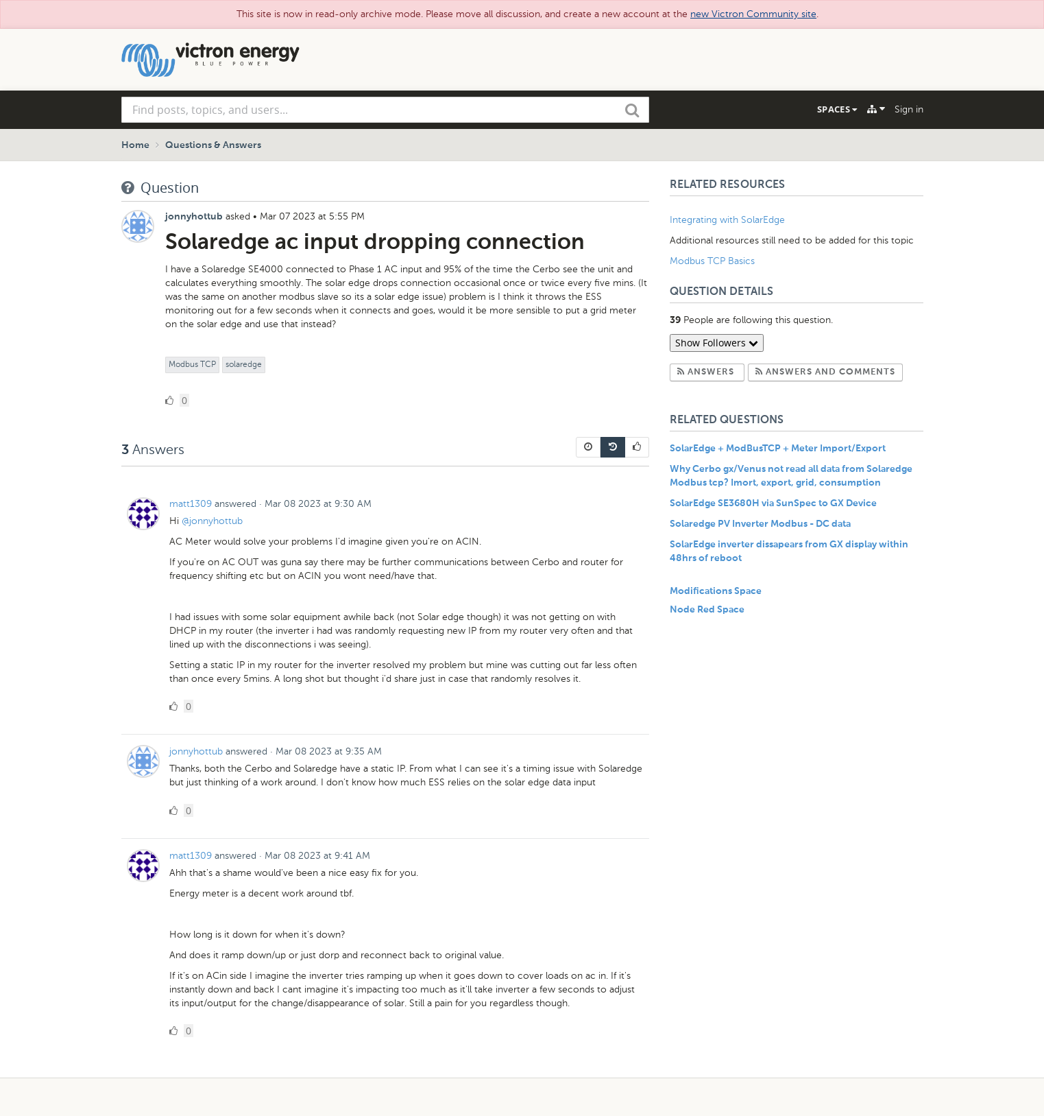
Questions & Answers (213, 145)
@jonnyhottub (212, 521)
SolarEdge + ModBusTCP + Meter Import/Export (778, 448)
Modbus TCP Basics (712, 261)
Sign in (909, 109)
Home (135, 145)
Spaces (837, 109)
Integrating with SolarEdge (727, 220)
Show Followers (716, 342)
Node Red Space (707, 610)
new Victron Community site (753, 14)
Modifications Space (716, 591)
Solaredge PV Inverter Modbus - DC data (760, 524)
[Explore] (876, 109)
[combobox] (385, 110)
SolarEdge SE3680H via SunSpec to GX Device (773, 503)
